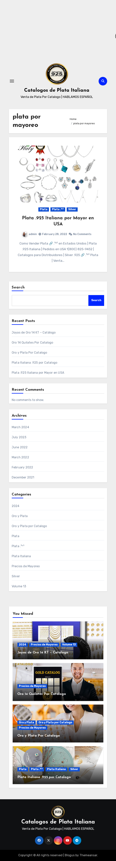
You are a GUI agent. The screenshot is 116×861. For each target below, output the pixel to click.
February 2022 (22, 467)
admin (29, 234)
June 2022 (20, 447)
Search (18, 287)
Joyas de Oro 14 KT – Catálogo (34, 332)
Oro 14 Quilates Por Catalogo (32, 342)
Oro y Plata (20, 516)
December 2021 (23, 477)
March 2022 (20, 457)
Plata (43, 209)
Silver (72, 209)
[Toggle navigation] (12, 81)
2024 (15, 506)
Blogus (70, 855)
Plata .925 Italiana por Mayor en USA (38, 372)
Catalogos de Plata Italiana (56, 90)
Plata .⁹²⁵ (57, 209)
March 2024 (20, 427)
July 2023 (19, 437)
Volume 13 (19, 586)
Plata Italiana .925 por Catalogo (34, 362)
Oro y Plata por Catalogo (29, 526)
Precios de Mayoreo (26, 566)
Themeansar (88, 855)
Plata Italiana (21, 556)
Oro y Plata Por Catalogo (29, 352)
